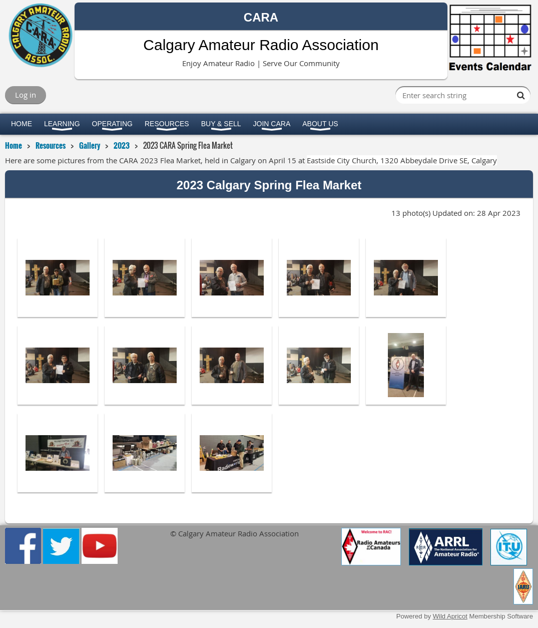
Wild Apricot (450, 616)
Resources (51, 145)
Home (13, 145)
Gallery (89, 145)
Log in (25, 95)
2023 (122, 145)
